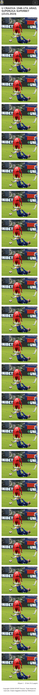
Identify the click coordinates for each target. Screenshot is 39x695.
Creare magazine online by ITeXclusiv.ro (22, 691)
